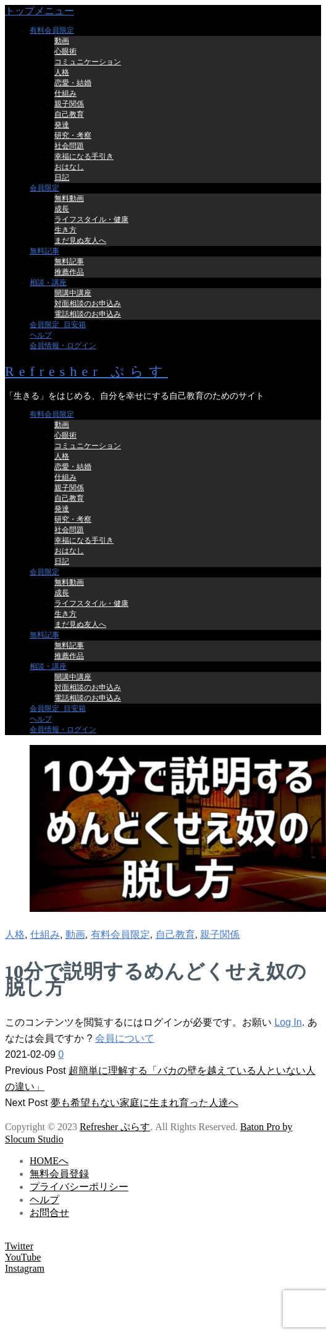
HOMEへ (49, 1160)
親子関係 (220, 934)
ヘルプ (44, 1199)
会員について (124, 1038)
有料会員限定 (120, 934)
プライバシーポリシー (79, 1186)
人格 (15, 934)
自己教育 (175, 934)
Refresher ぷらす (86, 371)
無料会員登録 (59, 1173)
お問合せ (49, 1212)
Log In (287, 1022)
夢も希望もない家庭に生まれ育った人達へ (144, 1102)
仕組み (45, 934)
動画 (75, 934)
